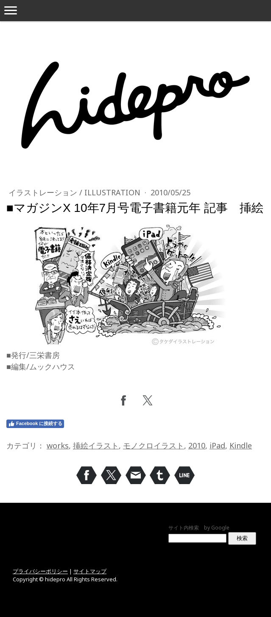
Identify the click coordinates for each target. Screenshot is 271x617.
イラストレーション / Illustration (75, 192)
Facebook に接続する (35, 423)
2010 (196, 445)
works (58, 445)
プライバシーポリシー (40, 571)
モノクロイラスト (153, 445)
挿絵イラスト (96, 445)
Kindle (240, 445)
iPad (217, 445)
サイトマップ (89, 571)
